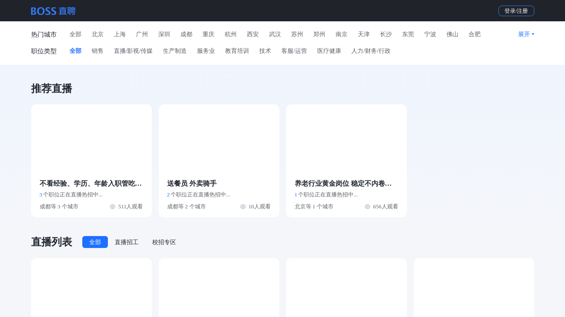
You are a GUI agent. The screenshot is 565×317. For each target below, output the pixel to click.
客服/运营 (294, 51)
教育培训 (237, 51)
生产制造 (175, 51)
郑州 (319, 34)
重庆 (208, 34)
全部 (75, 34)
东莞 (408, 34)
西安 (253, 34)
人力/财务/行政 (371, 51)
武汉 (275, 34)
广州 (142, 34)
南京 (342, 34)
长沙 (386, 34)
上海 (120, 34)
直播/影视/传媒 (133, 51)
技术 (265, 51)
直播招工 (127, 242)
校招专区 (164, 242)
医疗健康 (329, 51)
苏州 (297, 34)
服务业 (206, 51)
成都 (186, 34)
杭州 (231, 34)
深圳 (164, 34)
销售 (98, 51)
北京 (98, 34)
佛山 (452, 34)
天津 (364, 34)
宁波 (430, 34)
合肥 (475, 34)
